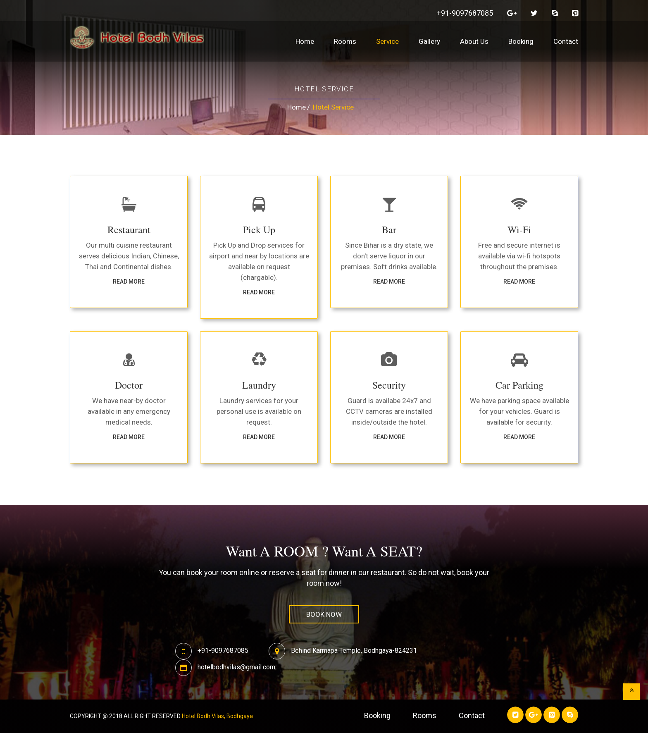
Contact (565, 41)
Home (304, 41)
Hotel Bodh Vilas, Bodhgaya (217, 716)
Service (387, 41)
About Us (474, 41)
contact (472, 715)
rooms (424, 715)
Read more (129, 281)
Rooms (345, 41)
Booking (521, 41)
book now (324, 614)
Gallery (429, 41)
